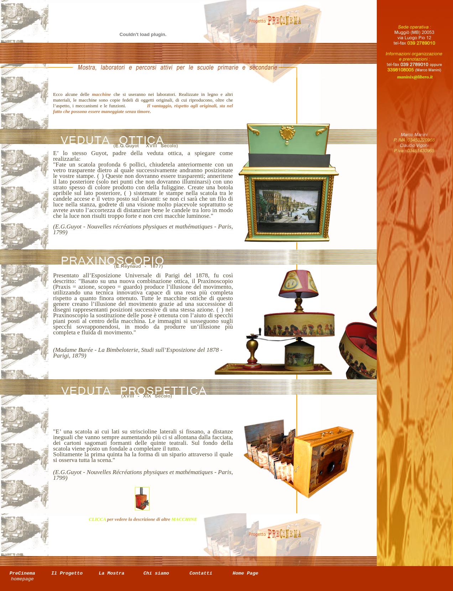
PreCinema (22, 576)
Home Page (245, 573)
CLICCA (97, 519)
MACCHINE (184, 519)
